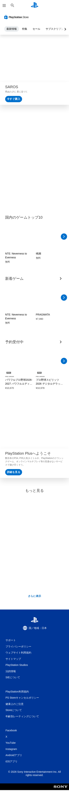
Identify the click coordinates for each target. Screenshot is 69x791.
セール (36, 28)
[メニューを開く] (4, 5)
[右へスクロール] (64, 236)
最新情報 (11, 28)
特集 (24, 28)
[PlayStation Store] (17, 17)
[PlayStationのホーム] (34, 5)
